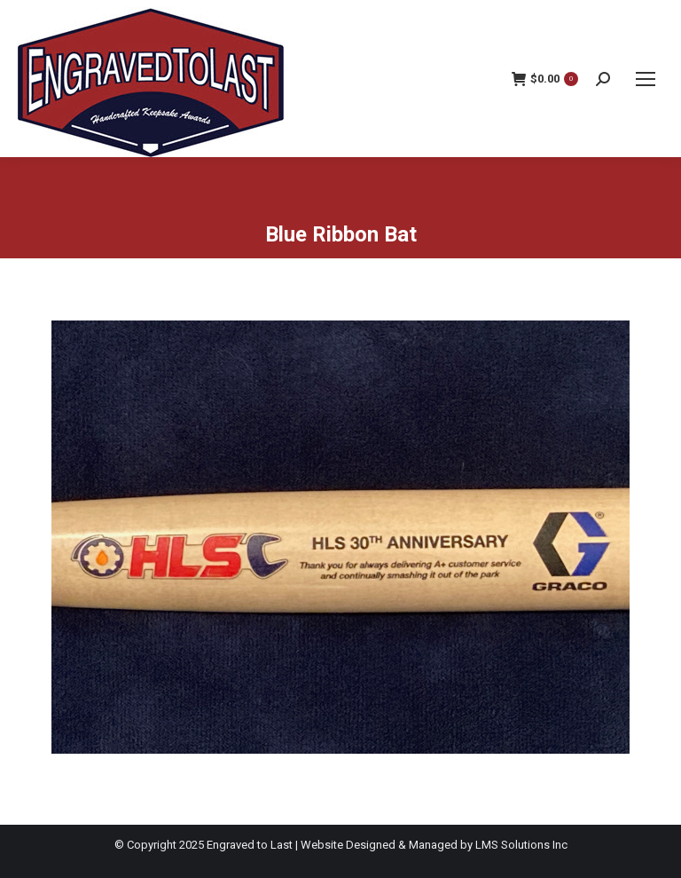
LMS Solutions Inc (521, 844)
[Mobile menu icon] (645, 79)
